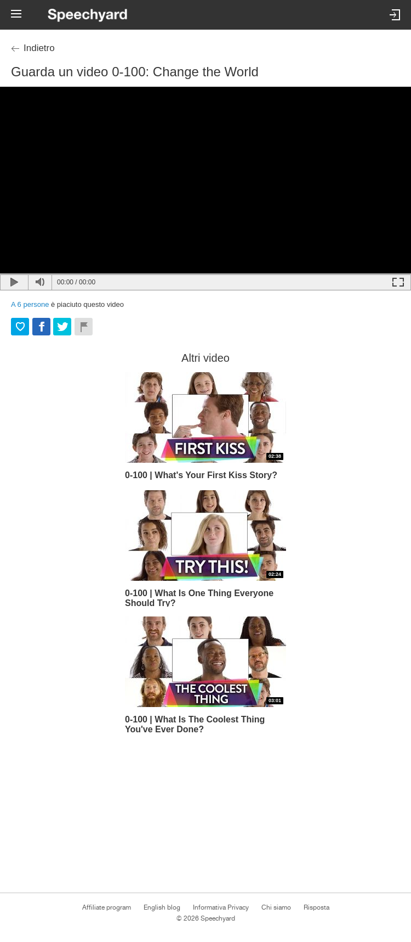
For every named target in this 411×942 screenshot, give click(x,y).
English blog (162, 907)
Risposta (316, 907)
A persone (30, 304)
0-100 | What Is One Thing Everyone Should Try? (199, 597)
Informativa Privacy (221, 907)
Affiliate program (106, 907)
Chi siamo (276, 907)
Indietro (39, 48)
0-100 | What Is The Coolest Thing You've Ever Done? (195, 724)
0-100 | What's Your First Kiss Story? (201, 475)
